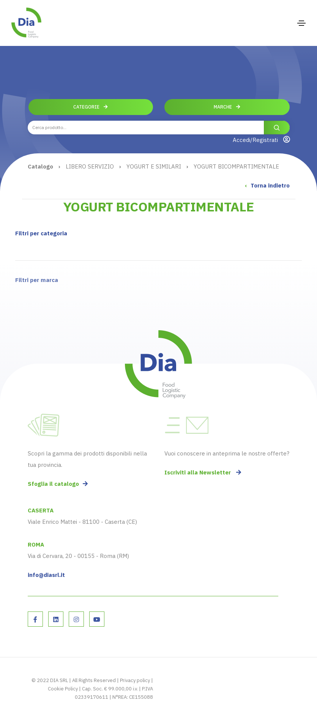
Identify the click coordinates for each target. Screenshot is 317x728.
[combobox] (159, 127)
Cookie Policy (63, 688)
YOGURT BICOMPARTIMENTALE (236, 166)
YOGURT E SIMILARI (153, 166)
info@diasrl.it (46, 574)
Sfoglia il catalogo (58, 483)
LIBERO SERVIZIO (90, 166)
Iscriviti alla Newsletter (202, 472)
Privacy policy (135, 680)
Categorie (90, 107)
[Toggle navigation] (301, 23)
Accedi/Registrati (261, 139)
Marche (227, 107)
